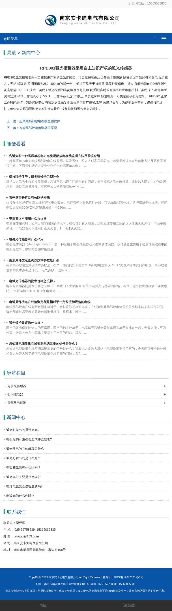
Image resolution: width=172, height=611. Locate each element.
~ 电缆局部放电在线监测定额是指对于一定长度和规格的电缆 (48, 302)
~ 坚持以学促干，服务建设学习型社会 (32, 177)
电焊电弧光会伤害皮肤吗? (24, 486)
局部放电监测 (16, 402)
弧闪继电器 (15, 394)
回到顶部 (129, 605)
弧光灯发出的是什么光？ (23, 458)
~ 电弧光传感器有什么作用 (24, 239)
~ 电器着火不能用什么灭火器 (26, 218)
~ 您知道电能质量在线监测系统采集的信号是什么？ (42, 343)
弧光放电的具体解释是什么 (25, 448)
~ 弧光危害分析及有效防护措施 (28, 197)
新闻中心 (31, 52)
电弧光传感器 (16, 386)
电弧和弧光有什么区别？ (23, 467)
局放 (11, 52)
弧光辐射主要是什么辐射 (23, 477)
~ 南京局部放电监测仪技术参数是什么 (32, 260)
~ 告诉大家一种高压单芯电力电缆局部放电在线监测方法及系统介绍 (53, 156)
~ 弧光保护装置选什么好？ (24, 323)
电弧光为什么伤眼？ (20, 496)
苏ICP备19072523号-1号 (128, 577)
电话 (43, 605)
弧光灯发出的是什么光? (22, 430)
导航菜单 (10, 39)
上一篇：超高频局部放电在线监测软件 (33, 121)
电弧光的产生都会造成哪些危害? (29, 439)
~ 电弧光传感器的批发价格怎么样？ (31, 281)
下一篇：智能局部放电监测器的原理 (32, 128)
